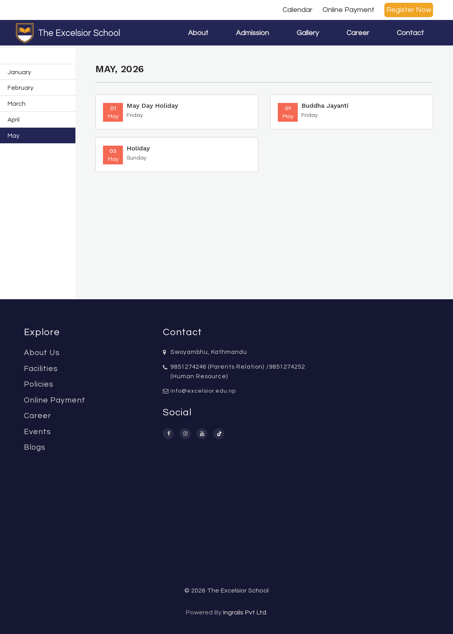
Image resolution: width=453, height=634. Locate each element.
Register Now (408, 10)
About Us (42, 353)
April (14, 120)
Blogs (34, 447)
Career (357, 33)
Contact (410, 33)
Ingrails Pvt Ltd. (245, 612)
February (21, 88)
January (19, 72)
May (14, 135)
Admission (252, 33)
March (17, 104)
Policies (38, 384)
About (198, 33)
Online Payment (348, 10)
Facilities (41, 369)
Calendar (298, 10)
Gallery (308, 33)
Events (37, 432)
